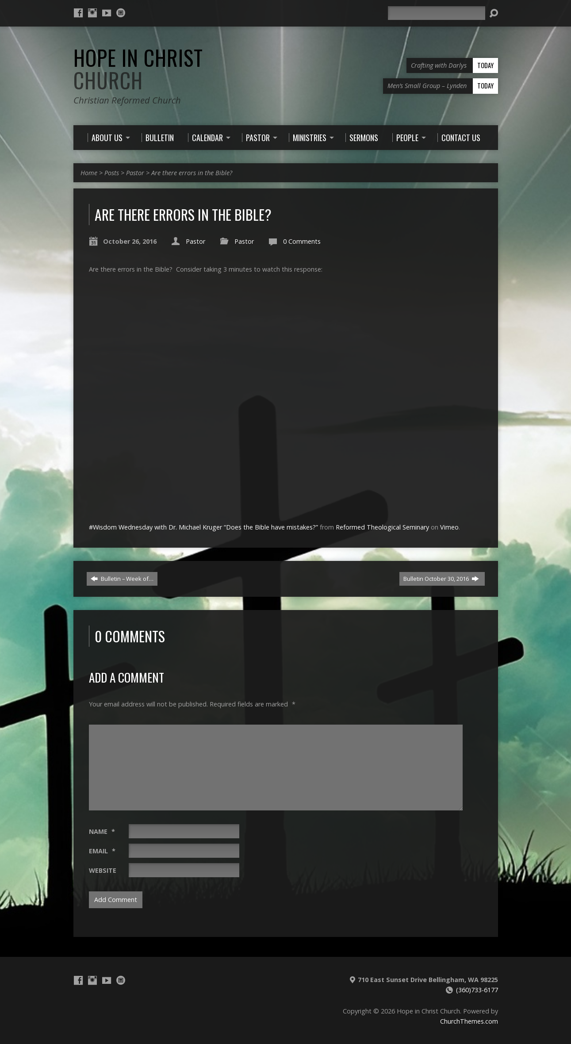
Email (102, 851)
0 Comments (302, 241)
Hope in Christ (138, 69)
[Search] (436, 13)
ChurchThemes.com (469, 1021)
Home (88, 173)
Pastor (135, 173)
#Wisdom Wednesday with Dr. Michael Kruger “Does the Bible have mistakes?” (203, 527)
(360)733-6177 (477, 990)
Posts (111, 173)
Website (102, 870)
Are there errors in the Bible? (191, 173)
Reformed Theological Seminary (382, 527)
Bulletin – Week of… (122, 579)
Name (102, 831)
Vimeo (449, 527)
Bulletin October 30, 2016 (441, 579)
